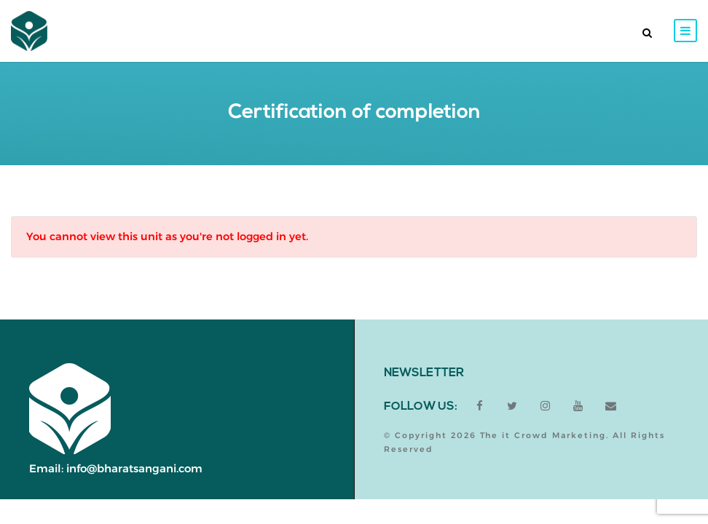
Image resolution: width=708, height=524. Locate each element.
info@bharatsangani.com (134, 468)
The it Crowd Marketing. (544, 435)
